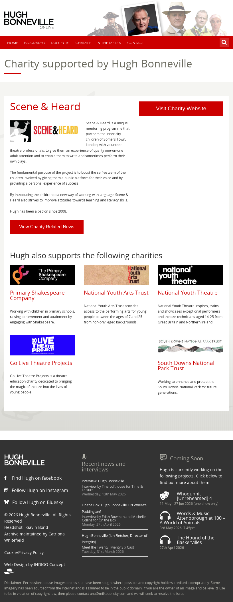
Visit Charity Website (181, 108)
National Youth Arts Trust (116, 292)
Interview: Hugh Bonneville (103, 481)
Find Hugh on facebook (33, 478)
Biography (34, 43)
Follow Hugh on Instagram (36, 490)
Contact (135, 43)
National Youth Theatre (188, 292)
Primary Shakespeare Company (37, 295)
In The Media (108, 43)
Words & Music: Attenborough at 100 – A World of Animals (192, 518)
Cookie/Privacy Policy (24, 552)
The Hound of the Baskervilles (195, 540)
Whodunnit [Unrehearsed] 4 (194, 496)
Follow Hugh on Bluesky (33, 502)
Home (12, 43)
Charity (83, 43)
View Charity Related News (46, 226)
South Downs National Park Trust (186, 365)
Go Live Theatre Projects (41, 363)
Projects (60, 43)
